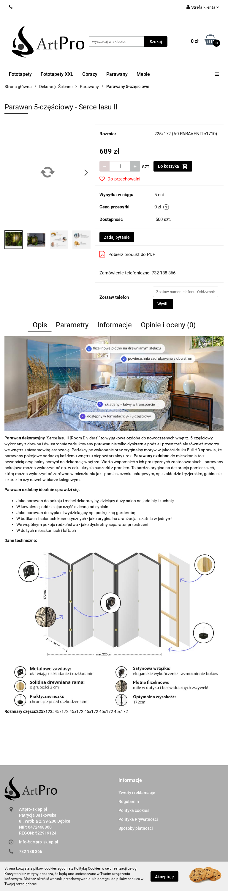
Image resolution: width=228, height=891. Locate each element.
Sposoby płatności (135, 828)
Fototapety (20, 74)
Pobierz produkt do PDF (127, 254)
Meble (143, 74)
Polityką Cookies (87, 868)
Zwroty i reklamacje (136, 792)
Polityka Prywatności (138, 819)
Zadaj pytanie (117, 237)
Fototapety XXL (57, 74)
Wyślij (163, 303)
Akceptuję (164, 876)
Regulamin (128, 801)
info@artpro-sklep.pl (38, 842)
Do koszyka (173, 166)
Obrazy (89, 74)
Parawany (117, 74)
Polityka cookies (133, 810)
